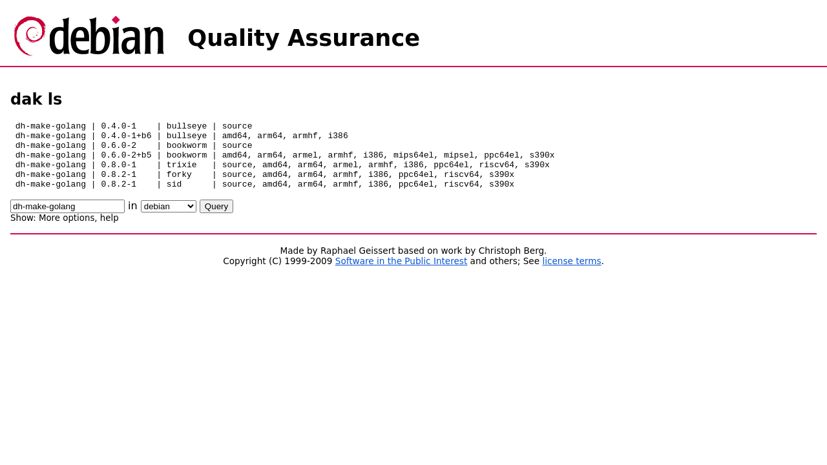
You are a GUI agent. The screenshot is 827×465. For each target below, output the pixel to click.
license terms (571, 274)
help (109, 231)
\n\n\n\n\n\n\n (168, 220)
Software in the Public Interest (401, 274)
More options (66, 231)
